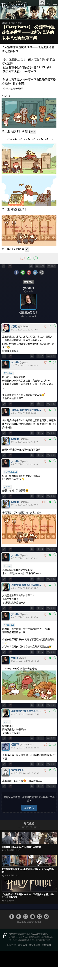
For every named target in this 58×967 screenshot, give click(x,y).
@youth (7, 722)
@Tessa (7, 487)
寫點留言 (29, 807)
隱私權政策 (34, 945)
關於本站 (11, 945)
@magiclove (9, 625)
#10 (33, 131)
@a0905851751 (10, 472)
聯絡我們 (46, 945)
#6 (27, 249)
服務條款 (22, 945)
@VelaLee (8, 373)
